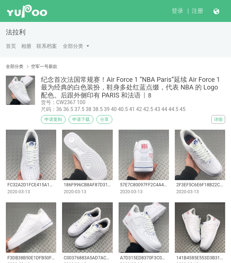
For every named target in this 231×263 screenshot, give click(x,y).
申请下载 (81, 119)
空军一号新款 (44, 66)
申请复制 (53, 119)
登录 (177, 10)
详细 (218, 119)
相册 (26, 46)
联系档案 (46, 46)
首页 (11, 46)
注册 (197, 10)
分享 (104, 119)
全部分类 (73, 46)
